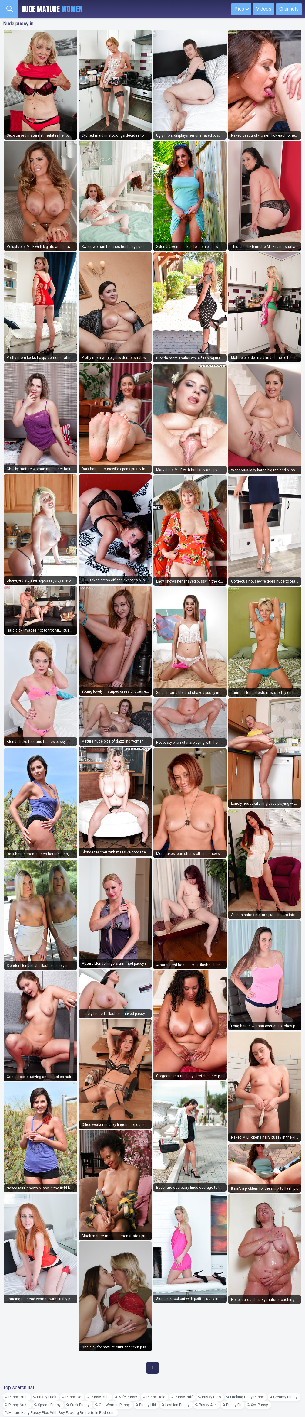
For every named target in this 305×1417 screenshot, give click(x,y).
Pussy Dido (211, 1397)
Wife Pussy (127, 1397)
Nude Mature (51, 9)
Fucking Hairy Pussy (247, 1397)
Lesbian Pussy (177, 1405)
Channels (289, 9)
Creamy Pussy (285, 1397)
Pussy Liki (147, 1405)
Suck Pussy (79, 1405)
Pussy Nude (18, 1405)
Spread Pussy (49, 1405)
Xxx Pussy (259, 1405)
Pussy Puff (184, 1397)
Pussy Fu (233, 1405)
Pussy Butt (100, 1397)
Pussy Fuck (46, 1397)
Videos (263, 9)
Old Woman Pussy (114, 1405)
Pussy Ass (208, 1405)
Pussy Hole (155, 1397)
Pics (239, 9)
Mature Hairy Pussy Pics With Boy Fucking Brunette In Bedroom (61, 1413)
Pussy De (73, 1397)
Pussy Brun (18, 1397)
